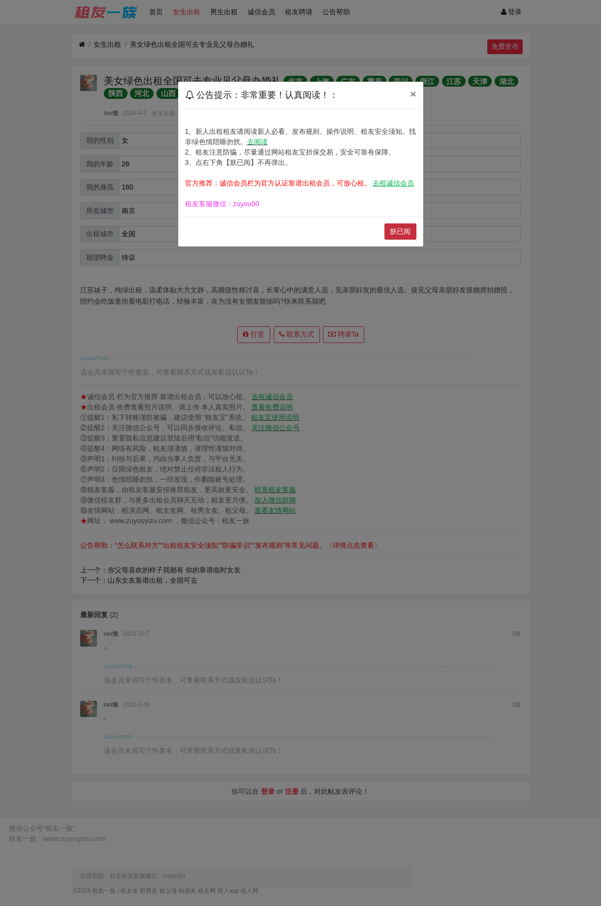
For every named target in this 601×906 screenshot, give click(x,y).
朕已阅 (400, 231)
